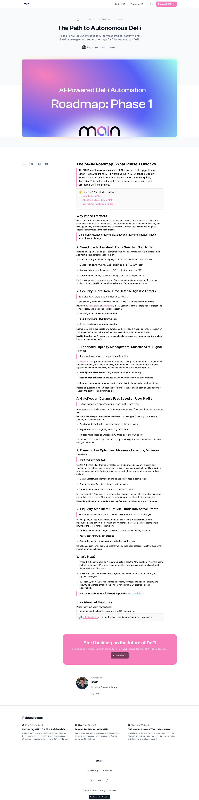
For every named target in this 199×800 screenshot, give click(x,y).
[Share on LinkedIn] (46, 164)
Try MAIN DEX (166, 4)
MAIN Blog (92, 770)
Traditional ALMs (84, 361)
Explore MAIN (120, 655)
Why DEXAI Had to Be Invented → (99, 204)
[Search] (151, 4)
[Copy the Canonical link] (25, 164)
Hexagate (93, 305)
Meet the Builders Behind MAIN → (99, 200)
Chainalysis (108, 305)
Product (113, 47)
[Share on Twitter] (32, 164)
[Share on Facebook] (39, 164)
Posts (88, 19)
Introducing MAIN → (93, 196)
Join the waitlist (90, 617)
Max (89, 47)
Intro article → (136, 593)
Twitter (120, 4)
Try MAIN (107, 770)
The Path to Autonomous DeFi (109, 19)
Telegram (136, 4)
